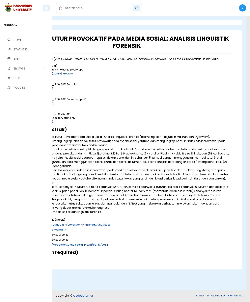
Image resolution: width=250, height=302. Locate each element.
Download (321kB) (93, 77)
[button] (242, 8)
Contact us (235, 296)
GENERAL (10, 25)
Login (68, 22)
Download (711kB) (87, 107)
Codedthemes (83, 296)
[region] (26, 159)
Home (200, 296)
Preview (112, 77)
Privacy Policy (216, 296)
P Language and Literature (107, 245)
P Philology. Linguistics (140, 245)
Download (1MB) (86, 92)
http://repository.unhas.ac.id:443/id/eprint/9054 (121, 265)
